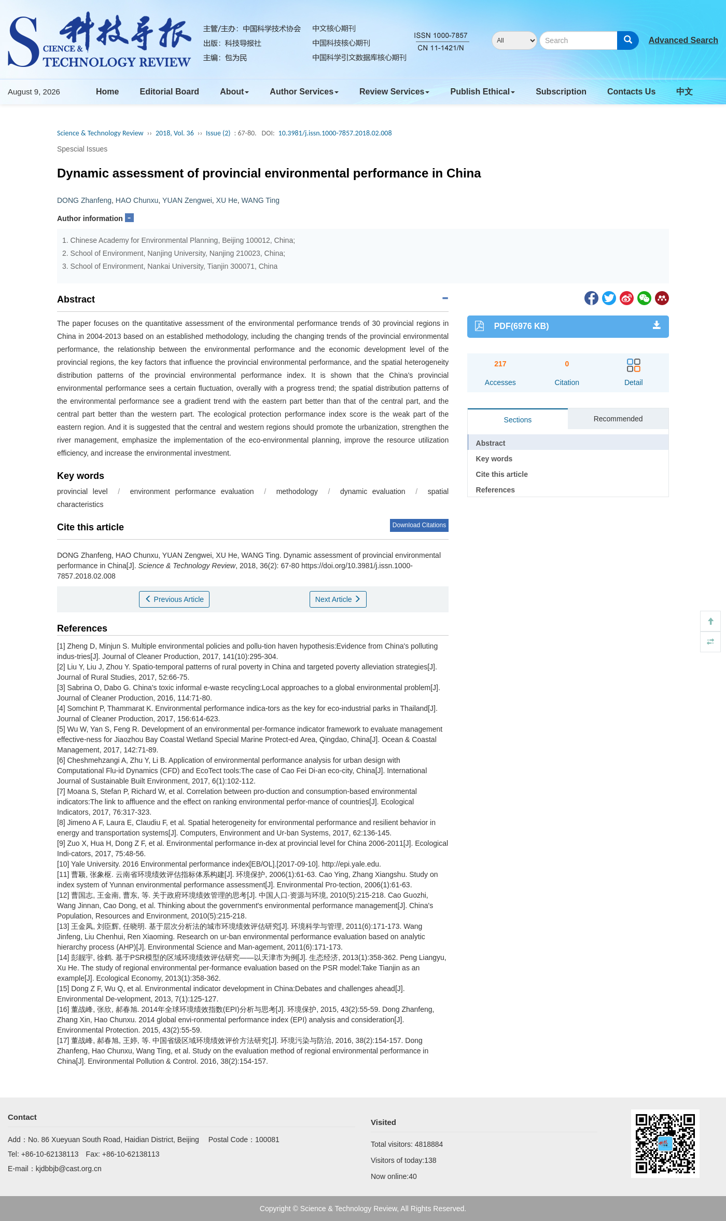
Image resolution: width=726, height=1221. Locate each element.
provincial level (82, 491)
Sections (518, 420)
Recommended (618, 419)
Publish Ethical (482, 91)
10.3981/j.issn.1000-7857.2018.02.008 (335, 133)
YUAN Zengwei (187, 200)
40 (413, 1176)
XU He (227, 200)
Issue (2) (218, 133)
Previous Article (174, 599)
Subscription (561, 91)
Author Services (304, 91)
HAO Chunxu (137, 200)
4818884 (429, 1144)
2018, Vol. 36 (175, 133)
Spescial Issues (82, 149)
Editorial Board (169, 91)
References (495, 490)
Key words (494, 459)
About (234, 91)
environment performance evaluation (192, 491)
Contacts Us (631, 91)
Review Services (394, 91)
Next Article (338, 599)
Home (107, 91)
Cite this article (502, 474)
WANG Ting (261, 200)
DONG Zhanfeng (84, 200)
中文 (684, 91)
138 (430, 1160)
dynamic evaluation (373, 491)
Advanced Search (683, 40)
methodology (297, 491)
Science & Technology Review (100, 133)
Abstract (491, 443)
